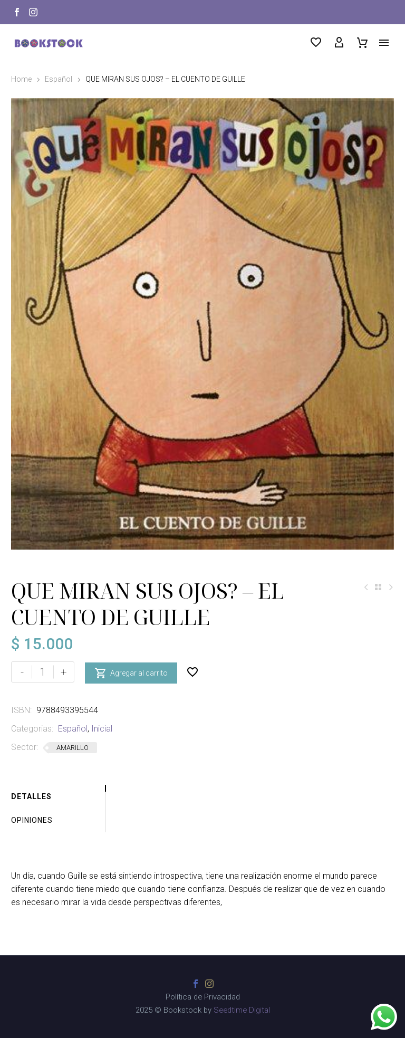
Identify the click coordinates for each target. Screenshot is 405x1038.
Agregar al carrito (131, 672)
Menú (384, 43)
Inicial (101, 729)
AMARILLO (72, 748)
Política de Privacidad (203, 997)
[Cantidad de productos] (42, 672)
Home (21, 79)
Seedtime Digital (242, 1010)
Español (58, 79)
